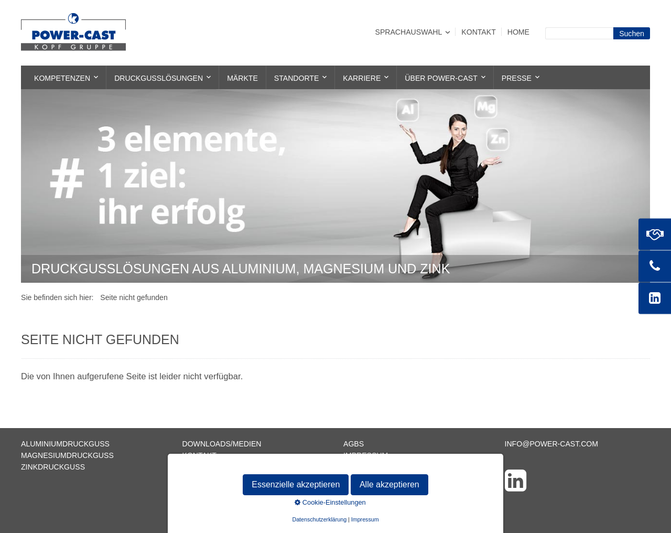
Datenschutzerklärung (393, 467)
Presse (517, 78)
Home (518, 32)
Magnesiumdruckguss (67, 455)
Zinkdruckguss (53, 467)
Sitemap (198, 467)
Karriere (362, 78)
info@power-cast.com (552, 444)
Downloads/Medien (222, 444)
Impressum (365, 455)
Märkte (242, 78)
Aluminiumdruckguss (65, 444)
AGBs (353, 444)
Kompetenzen (62, 78)
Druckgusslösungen (158, 78)
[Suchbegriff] (579, 33)
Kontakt (478, 32)
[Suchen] (631, 33)
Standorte (296, 78)
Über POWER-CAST (441, 78)
